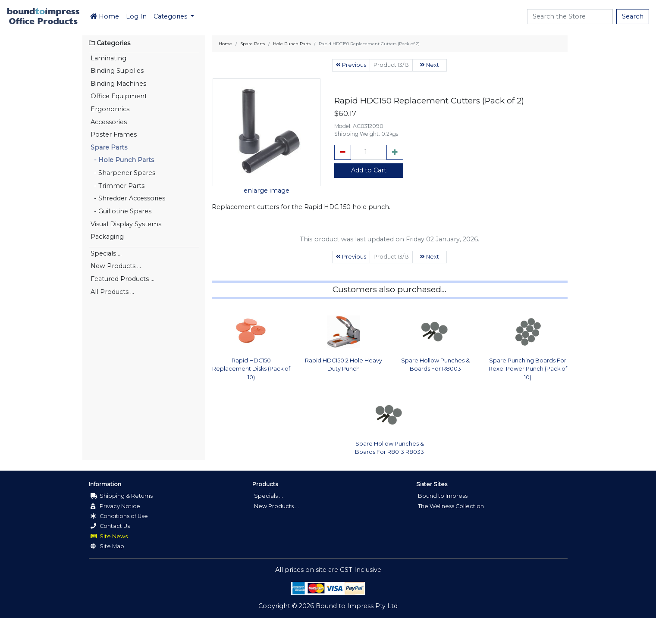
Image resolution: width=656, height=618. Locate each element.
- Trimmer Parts (117, 186)
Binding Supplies (117, 71)
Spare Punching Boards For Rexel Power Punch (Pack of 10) (528, 368)
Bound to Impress (443, 496)
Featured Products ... (122, 279)
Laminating (108, 58)
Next (429, 65)
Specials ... (106, 253)
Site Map (107, 546)
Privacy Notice (115, 506)
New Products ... (116, 266)
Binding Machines (118, 83)
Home (104, 16)
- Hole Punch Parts (122, 160)
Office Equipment (119, 96)
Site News (109, 536)
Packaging (107, 236)
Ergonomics (110, 109)
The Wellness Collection (451, 506)
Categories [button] (171, 16)
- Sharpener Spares (123, 173)
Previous (351, 65)
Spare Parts (109, 147)
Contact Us (110, 526)
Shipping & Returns (122, 496)
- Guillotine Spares (121, 211)
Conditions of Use (119, 516)
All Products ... (112, 292)
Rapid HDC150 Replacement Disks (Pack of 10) (251, 368)
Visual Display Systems (126, 224)
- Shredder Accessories (128, 198)
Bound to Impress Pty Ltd (357, 606)
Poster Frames (114, 134)
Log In (136, 16)
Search (632, 16)
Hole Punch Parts (292, 44)
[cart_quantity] (369, 152)
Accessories (109, 122)
